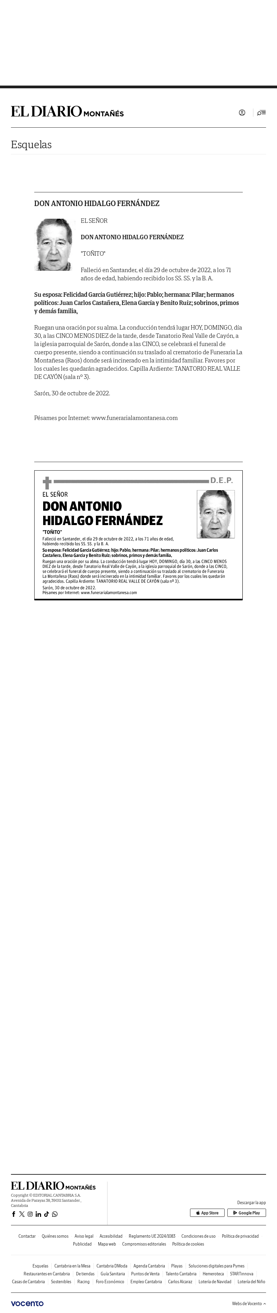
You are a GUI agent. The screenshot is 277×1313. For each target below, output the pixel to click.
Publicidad (82, 1244)
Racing (83, 1281)
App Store (208, 1212)
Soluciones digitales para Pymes (216, 1266)
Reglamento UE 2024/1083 (152, 1236)
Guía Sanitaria (113, 1273)
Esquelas (31, 144)
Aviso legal (84, 1236)
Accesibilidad (111, 1236)
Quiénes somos (55, 1236)
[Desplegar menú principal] (261, 113)
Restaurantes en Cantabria (47, 1273)
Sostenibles (61, 1281)
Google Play (247, 1212)
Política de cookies (188, 1244)
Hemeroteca (213, 1273)
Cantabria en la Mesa (72, 1266)
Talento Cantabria (181, 1273)
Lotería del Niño (251, 1281)
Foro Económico (110, 1281)
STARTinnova (241, 1273)
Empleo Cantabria (146, 1281)
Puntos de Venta (145, 1273)
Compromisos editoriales (144, 1244)
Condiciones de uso (198, 1236)
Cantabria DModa (112, 1266)
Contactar (27, 1236)
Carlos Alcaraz (180, 1281)
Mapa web (107, 1244)
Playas (176, 1266)
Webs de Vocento (249, 1303)
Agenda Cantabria (149, 1266)
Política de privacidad (240, 1236)
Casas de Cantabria (28, 1281)
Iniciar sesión (242, 113)
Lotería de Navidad (215, 1281)
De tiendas (85, 1273)
